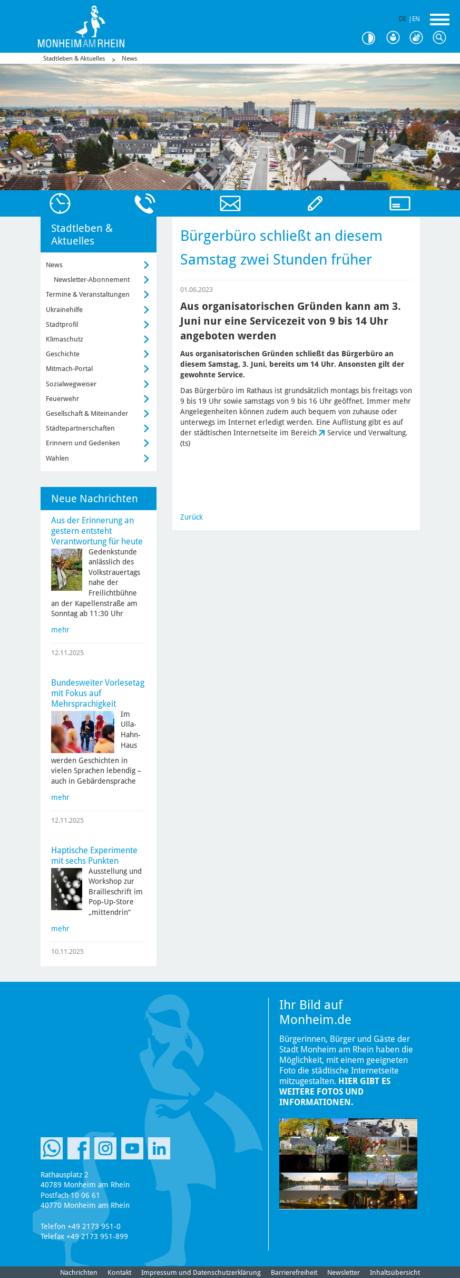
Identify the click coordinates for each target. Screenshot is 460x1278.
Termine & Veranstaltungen (88, 294)
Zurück (191, 517)
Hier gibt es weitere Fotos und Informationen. (334, 1091)
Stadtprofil (62, 324)
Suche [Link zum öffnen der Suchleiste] (442, 38)
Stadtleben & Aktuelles (74, 58)
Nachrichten (78, 1272)
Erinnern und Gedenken (83, 443)
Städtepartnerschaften (80, 428)
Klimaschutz (64, 339)
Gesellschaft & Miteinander (87, 413)
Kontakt (119, 1272)
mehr (60, 630)
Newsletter (343, 1272)
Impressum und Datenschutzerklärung (201, 1272)
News (129, 58)
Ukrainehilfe (64, 310)
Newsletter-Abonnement (92, 280)
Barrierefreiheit (294, 1272)
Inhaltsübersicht (395, 1272)
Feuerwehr (62, 399)
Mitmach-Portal (69, 369)
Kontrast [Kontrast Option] (372, 38)
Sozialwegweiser (71, 384)
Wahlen (57, 458)
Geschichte (63, 354)
